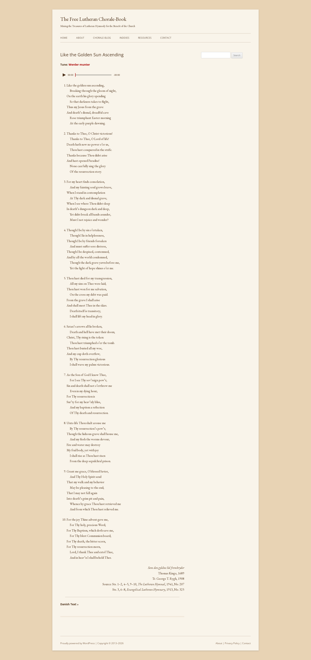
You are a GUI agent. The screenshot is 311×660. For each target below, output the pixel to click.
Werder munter (79, 64)
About (80, 37)
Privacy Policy (232, 643)
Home (63, 37)
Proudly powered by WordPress (77, 643)
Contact (165, 37)
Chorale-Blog (102, 37)
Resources (145, 37)
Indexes (124, 37)
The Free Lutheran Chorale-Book (93, 19)
